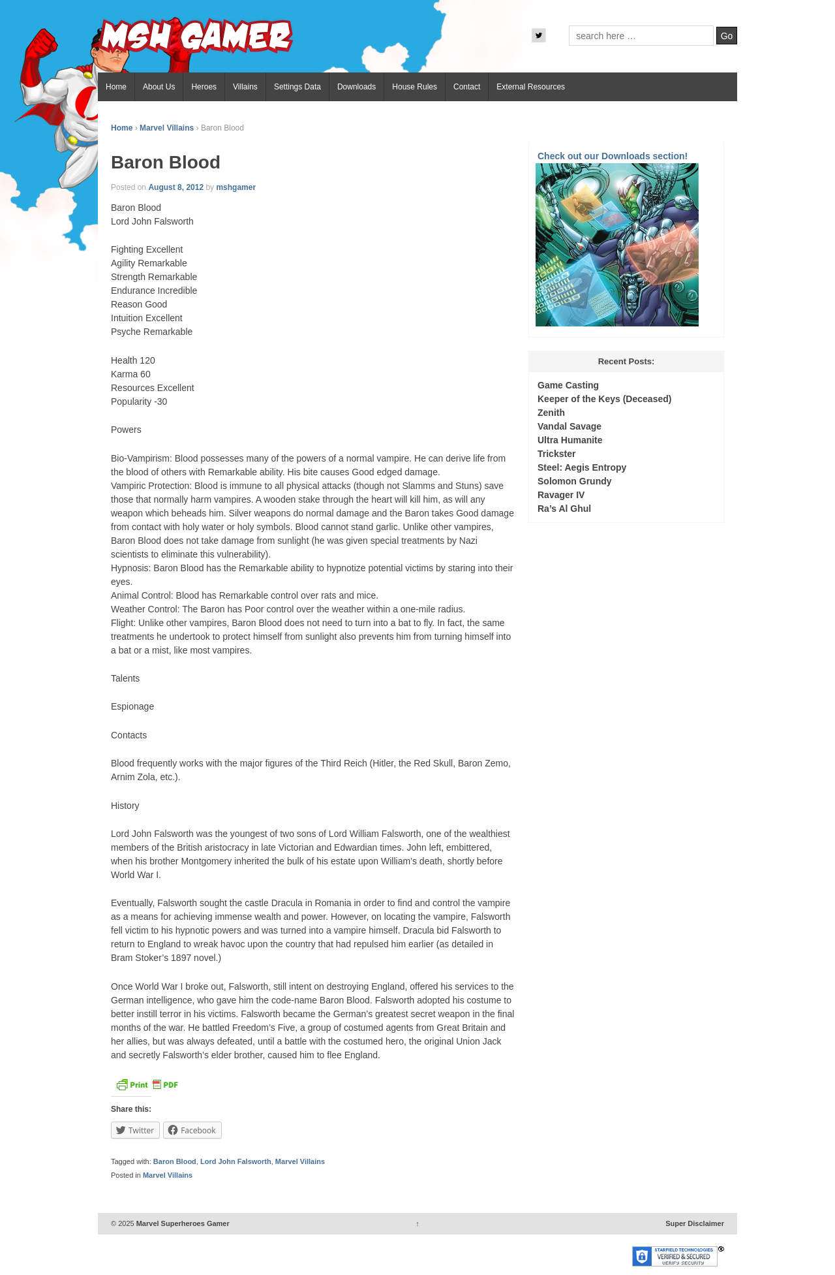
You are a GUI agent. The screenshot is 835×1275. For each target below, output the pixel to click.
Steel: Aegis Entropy (582, 467)
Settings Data (297, 86)
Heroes (204, 86)
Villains (245, 86)
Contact (466, 86)
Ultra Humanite (570, 440)
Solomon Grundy (575, 481)
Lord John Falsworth (235, 1161)
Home (116, 86)
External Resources (530, 86)
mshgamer (236, 187)
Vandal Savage (569, 426)
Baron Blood (174, 1161)
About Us (159, 86)
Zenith (551, 412)
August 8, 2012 (176, 187)
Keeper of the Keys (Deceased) (604, 399)
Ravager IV (561, 495)
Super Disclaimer (694, 1223)
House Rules (414, 86)
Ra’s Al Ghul (564, 508)
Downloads (356, 86)
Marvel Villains (167, 128)
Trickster (556, 454)
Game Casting (568, 385)
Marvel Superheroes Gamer (182, 1223)
